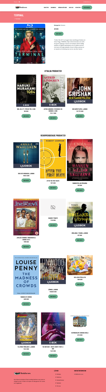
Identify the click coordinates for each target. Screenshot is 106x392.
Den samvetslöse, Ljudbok (79, 109)
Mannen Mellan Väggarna (80, 183)
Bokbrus (53, 7)
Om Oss (71, 7)
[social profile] (19, 2)
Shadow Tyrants (53, 218)
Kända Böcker (62, 7)
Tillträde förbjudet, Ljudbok (26, 347)
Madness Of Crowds (26, 297)
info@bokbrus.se (87, 2)
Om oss (59, 386)
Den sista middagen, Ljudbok (26, 173)
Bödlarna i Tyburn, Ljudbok (80, 233)
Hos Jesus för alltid (80, 277)
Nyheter (78, 7)
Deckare (63, 25)
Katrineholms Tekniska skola (79, 333)
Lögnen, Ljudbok (53, 289)
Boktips (46, 7)
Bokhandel (87, 7)
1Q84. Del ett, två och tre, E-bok (26, 109)
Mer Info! (58, 33)
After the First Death (53, 181)
